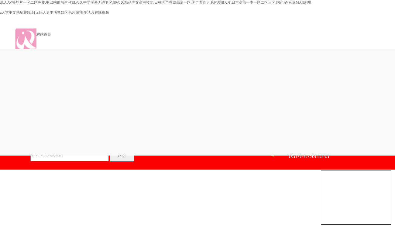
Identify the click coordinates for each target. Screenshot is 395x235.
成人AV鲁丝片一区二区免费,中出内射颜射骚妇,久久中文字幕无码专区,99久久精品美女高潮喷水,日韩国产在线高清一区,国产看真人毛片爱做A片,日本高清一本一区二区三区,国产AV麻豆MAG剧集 (155, 2)
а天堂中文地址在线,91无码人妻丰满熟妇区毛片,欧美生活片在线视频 (54, 12)
